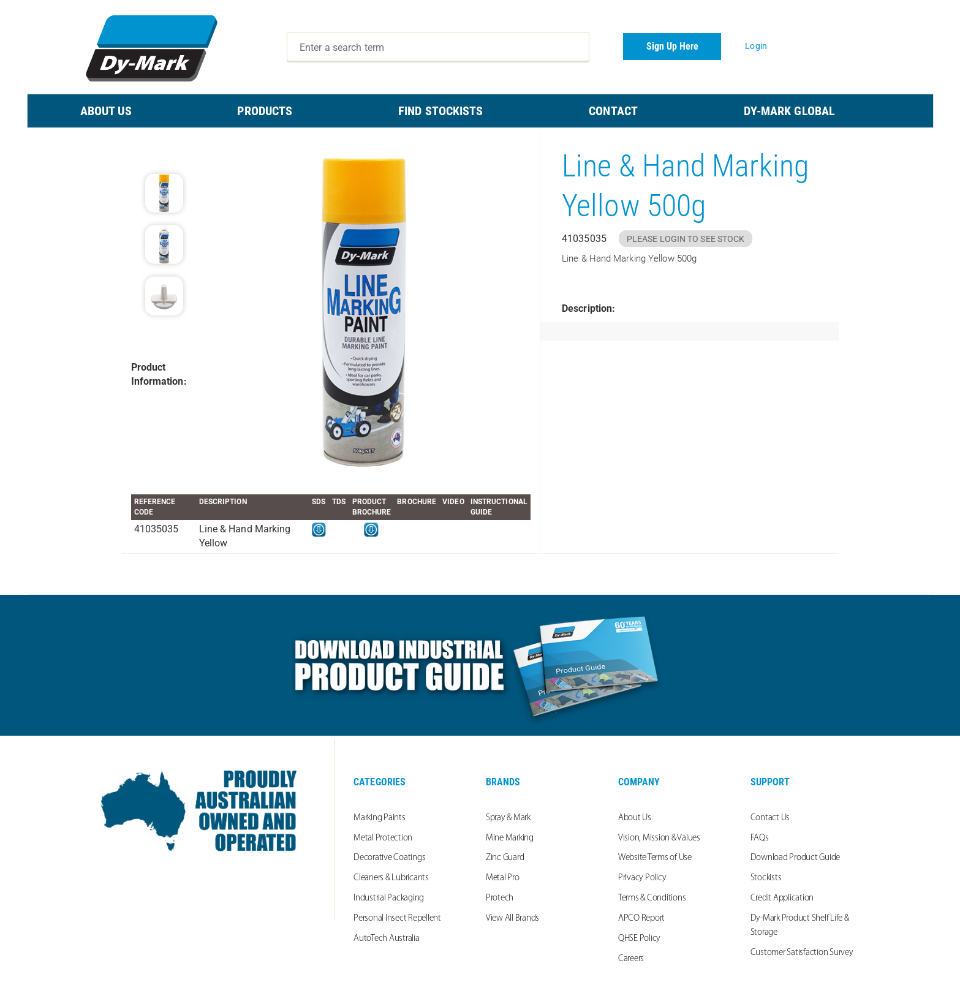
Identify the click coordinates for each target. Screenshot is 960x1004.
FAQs (759, 838)
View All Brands (512, 918)
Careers (631, 959)
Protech (499, 898)
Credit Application (782, 898)
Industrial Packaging (388, 898)
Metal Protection (382, 838)
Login (756, 46)
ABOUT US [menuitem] (106, 111)
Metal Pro (503, 878)
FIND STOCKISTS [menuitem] (440, 111)
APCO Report (641, 918)
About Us (634, 818)
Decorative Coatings (389, 857)
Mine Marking (510, 838)
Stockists (766, 878)
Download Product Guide (795, 857)
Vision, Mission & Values (659, 838)
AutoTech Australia (386, 938)
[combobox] (438, 47)
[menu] (480, 111)
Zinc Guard (505, 857)
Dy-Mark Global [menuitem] (789, 111)
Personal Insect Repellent (397, 918)
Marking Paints (379, 818)
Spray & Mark (508, 818)
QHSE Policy (639, 938)
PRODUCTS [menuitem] (264, 111)
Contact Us (770, 818)
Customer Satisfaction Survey (801, 952)
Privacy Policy (642, 878)
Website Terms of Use (655, 857)
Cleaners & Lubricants (391, 878)
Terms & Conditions (652, 898)
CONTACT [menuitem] (613, 111)
